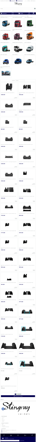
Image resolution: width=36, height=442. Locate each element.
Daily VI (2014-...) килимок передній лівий (24, 334)
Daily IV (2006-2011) (27, 42)
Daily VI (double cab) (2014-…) (29, 54)
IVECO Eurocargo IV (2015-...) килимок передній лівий (26, 282)
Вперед (19, 394)
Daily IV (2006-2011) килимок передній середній (7, 368)
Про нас (2, 417)
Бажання (33, 13)
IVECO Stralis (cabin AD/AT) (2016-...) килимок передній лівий (26, 248)
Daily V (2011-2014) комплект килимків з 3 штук (7, 351)
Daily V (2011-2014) (3, 54)
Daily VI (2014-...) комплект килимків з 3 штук (7, 334)
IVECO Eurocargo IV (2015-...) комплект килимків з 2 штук (26, 299)
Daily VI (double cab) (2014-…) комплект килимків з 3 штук (8, 213)
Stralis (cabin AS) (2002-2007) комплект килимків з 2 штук (8, 196)
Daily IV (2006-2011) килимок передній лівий (25, 368)
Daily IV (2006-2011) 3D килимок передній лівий (25, 127)
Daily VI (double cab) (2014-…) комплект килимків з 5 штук (26, 213)
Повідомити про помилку (5, 426)
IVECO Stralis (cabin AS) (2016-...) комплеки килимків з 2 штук (27, 230)
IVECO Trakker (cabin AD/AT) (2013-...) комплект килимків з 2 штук (9, 265)
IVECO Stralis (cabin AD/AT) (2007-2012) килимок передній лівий (8, 386)
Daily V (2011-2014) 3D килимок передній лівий (7, 127)
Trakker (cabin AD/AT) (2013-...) (17, 42)
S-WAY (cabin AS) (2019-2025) (17, 17)
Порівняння (29, 13)
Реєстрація (3, 425)
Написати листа (13, 0)
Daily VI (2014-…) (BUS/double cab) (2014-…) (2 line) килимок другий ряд (27, 110)
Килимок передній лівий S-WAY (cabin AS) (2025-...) (7, 92)
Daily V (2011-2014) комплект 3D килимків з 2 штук (7, 144)
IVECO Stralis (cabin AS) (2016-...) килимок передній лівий (8, 230)
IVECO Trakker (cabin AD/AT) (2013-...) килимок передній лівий (8, 248)
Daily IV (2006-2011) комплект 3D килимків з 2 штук (26, 144)
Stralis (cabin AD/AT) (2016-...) (29, 30)
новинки (17, 80)
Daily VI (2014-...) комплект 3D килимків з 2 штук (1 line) (26, 161)
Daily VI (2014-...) (15, 54)
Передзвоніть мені (20, 0)
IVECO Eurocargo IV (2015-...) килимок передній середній (8, 282)
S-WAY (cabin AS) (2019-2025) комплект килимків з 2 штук (26, 196)
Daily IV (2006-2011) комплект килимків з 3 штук (25, 351)
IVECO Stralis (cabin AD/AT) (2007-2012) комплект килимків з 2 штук (9, 317)
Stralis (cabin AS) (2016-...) (5, 42)
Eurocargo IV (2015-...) (4, 17)
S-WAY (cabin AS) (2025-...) (28, 17)
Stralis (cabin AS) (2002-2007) (5, 30)
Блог (2, 418)
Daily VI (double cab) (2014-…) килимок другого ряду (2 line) (8, 161)
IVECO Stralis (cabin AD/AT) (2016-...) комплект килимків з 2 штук (26, 265)
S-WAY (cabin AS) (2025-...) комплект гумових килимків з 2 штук (26, 93)
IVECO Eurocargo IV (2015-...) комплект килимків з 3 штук (8, 299)
